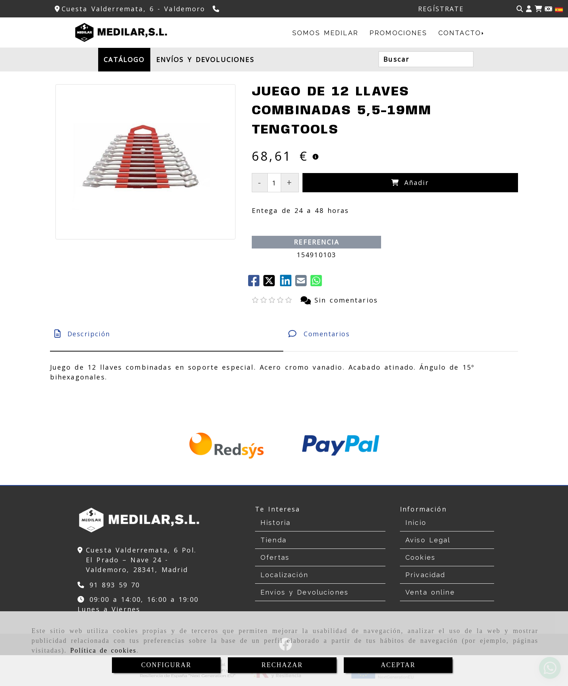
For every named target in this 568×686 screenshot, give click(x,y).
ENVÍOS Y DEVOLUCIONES (205, 59)
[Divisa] (548, 9)
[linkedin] (287, 283)
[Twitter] (271, 283)
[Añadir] (410, 182)
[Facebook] (255, 283)
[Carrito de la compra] (538, 9)
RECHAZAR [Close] (282, 665)
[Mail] (302, 283)
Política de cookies (103, 650)
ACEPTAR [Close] (398, 665)
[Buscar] (520, 9)
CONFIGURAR (166, 665)
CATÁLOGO (124, 59)
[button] (529, 9)
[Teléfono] (217, 8)
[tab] (166, 334)
